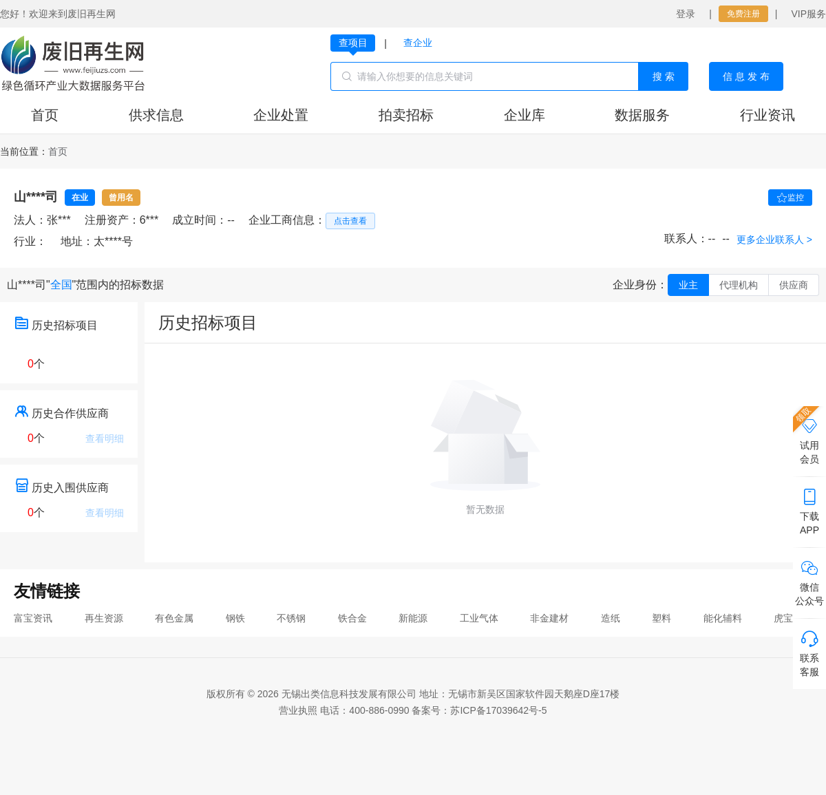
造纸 (610, 618)
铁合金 (352, 618)
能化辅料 (722, 618)
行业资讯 (767, 115)
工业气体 (479, 618)
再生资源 (104, 618)
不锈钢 (291, 618)
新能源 (413, 618)
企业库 (524, 115)
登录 (685, 13)
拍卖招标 (406, 115)
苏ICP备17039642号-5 (498, 710)
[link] (57, 151)
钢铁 (235, 618)
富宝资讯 (33, 618)
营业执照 (298, 710)
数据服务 (642, 115)
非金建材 (549, 618)
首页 (45, 115)
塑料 (661, 618)
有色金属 (174, 618)
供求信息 (156, 115)
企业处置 (280, 115)
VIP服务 (808, 13)
